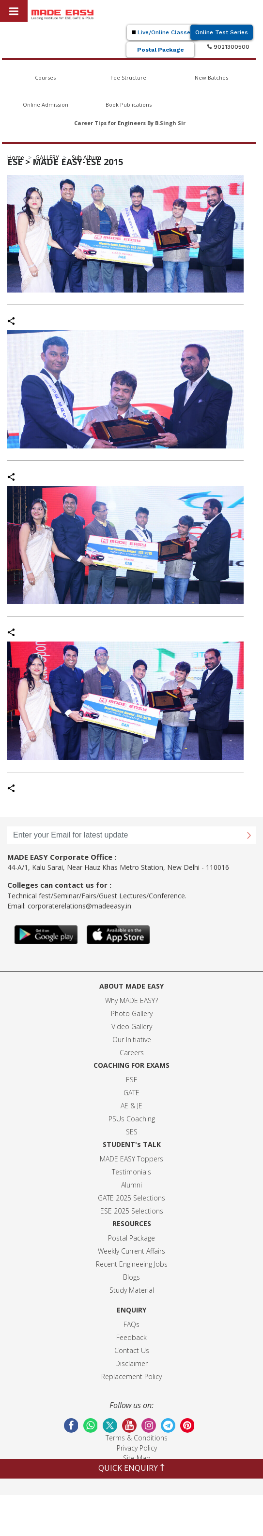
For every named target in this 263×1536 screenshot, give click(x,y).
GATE (131, 1092)
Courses (45, 77)
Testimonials (131, 1171)
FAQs (131, 1324)
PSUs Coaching (131, 1118)
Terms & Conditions (137, 1437)
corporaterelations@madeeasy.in (79, 905)
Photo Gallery (132, 1013)
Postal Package (160, 49)
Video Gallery (131, 1026)
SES (132, 1131)
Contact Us (131, 1350)
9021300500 (228, 46)
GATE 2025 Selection (130, 1197)
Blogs (131, 1277)
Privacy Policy (137, 1447)
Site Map (137, 1458)
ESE (132, 1079)
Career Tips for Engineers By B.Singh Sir (130, 122)
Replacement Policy (131, 1376)
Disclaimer (131, 1363)
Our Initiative (131, 1039)
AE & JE (131, 1105)
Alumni (131, 1184)
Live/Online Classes (163, 32)
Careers (132, 1052)
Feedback (131, 1337)
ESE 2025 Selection (130, 1210)
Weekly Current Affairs (131, 1251)
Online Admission (45, 104)
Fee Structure (128, 77)
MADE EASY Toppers (131, 1158)
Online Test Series (221, 32)
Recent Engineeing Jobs (132, 1264)
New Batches (211, 77)
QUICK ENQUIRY (131, 1468)
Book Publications (129, 104)
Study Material (131, 1290)
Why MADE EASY (130, 1000)
